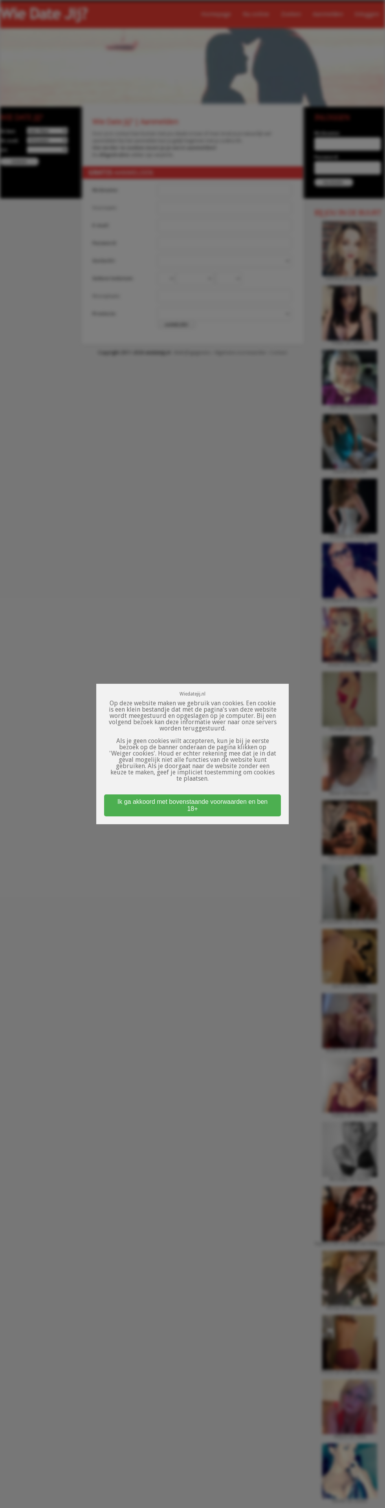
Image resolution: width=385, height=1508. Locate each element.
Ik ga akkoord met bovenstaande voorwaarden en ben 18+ (192, 805)
